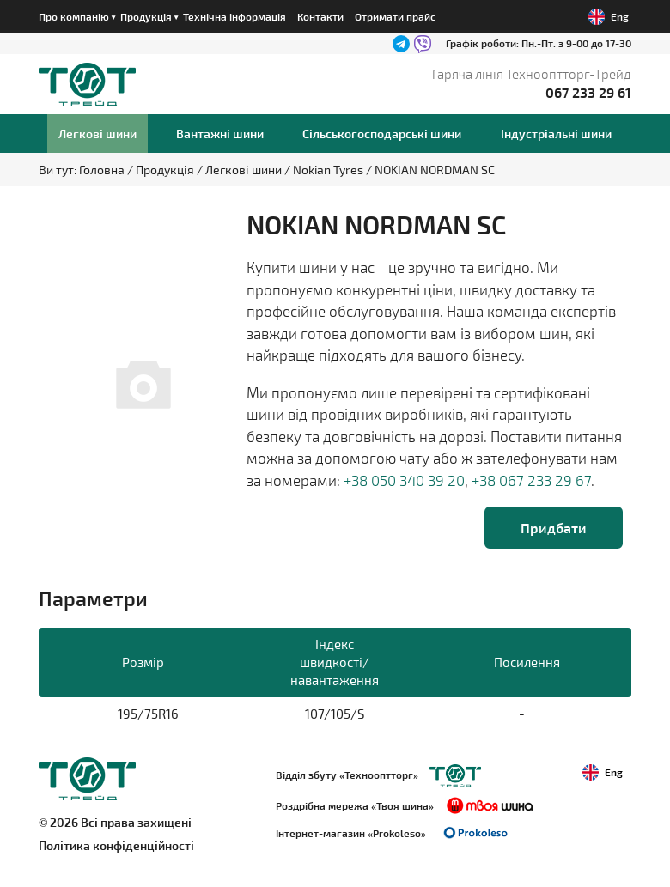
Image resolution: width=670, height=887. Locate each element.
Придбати (554, 527)
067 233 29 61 (588, 92)
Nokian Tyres (329, 169)
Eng (608, 17)
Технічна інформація (234, 16)
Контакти (320, 16)
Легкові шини (244, 169)
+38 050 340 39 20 (404, 480)
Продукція (166, 169)
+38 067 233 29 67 (531, 480)
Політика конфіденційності (116, 845)
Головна (103, 169)
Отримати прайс (395, 16)
